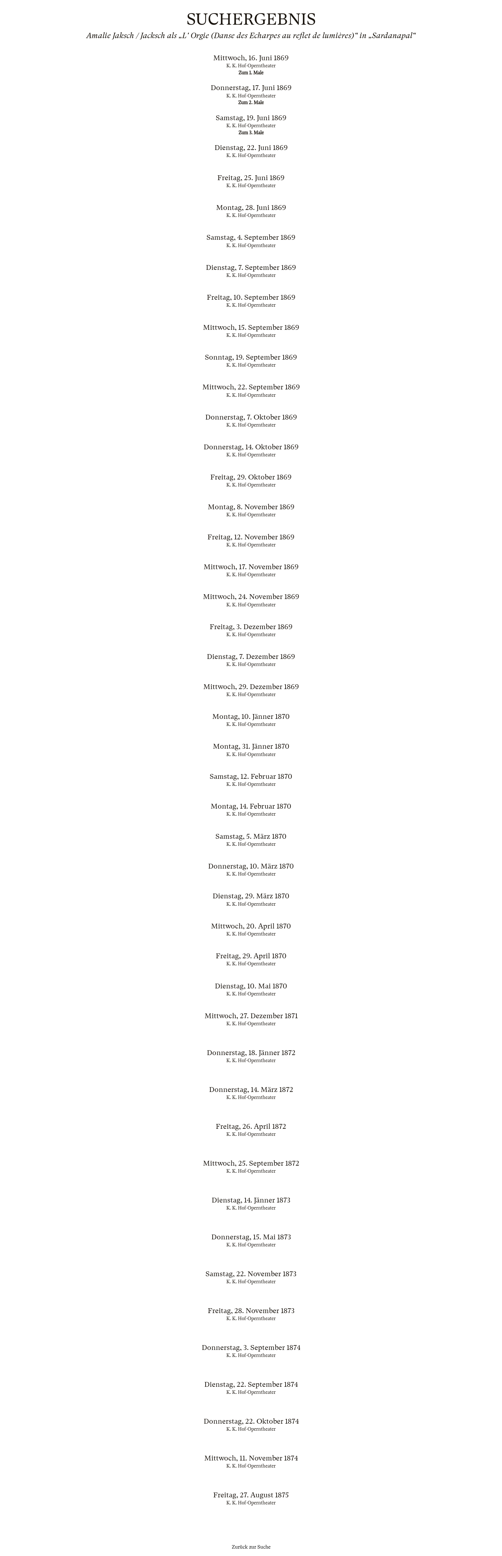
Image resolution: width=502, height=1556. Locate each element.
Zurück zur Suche (251, 1547)
